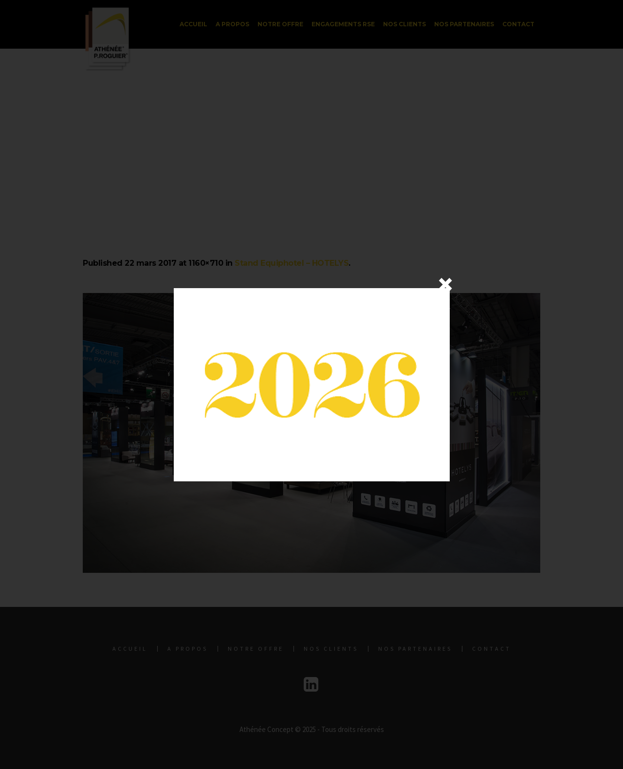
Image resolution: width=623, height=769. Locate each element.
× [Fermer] (445, 284)
